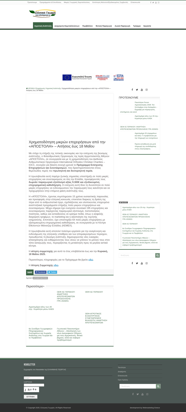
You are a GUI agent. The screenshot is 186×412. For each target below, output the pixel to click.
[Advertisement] (93, 51)
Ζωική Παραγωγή (122, 26)
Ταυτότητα (122, 367)
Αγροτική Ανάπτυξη (43, 26)
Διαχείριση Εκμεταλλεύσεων (66, 26)
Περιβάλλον (87, 26)
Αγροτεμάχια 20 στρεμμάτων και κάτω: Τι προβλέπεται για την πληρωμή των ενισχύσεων (146, 135)
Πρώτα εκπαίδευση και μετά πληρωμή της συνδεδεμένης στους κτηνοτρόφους (145, 146)
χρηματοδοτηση (40, 278)
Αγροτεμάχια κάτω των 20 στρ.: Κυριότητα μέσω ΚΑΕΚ (41, 308)
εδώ (90, 259)
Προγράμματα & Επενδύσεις (50, 2)
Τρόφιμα (137, 26)
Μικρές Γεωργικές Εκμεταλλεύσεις (77, 2)
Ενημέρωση (40, 88)
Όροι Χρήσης (123, 380)
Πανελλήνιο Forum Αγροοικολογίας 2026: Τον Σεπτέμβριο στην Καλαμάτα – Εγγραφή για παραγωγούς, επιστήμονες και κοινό (138, 107)
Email (27, 378)
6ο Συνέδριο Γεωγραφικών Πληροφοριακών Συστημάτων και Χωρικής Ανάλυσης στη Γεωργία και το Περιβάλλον (40, 333)
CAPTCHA (28, 382)
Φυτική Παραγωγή (104, 26)
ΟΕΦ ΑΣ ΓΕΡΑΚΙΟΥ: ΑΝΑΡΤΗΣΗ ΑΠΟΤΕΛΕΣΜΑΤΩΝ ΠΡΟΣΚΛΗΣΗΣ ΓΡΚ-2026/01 (66, 296)
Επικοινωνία (135, 2)
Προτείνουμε (32, 2)
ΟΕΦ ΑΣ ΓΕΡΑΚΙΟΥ (94, 292)
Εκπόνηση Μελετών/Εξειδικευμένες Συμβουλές (110, 2)
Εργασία (147, 26)
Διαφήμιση (122, 372)
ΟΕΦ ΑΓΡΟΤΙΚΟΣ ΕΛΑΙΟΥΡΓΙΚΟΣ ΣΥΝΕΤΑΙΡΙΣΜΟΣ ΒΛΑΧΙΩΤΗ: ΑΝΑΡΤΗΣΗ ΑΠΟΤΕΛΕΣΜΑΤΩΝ (96, 318)
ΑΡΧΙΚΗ (29, 25)
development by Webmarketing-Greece (145, 408)
